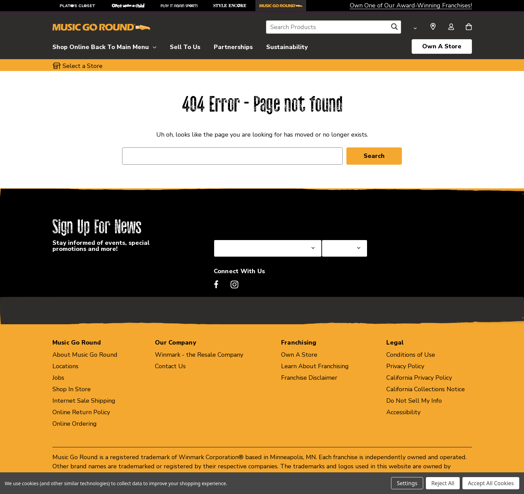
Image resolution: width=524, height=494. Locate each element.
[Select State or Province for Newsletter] (268, 248)
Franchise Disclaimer (309, 378)
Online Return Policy (81, 412)
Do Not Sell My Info (414, 401)
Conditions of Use (410, 355)
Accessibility (403, 412)
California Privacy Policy (419, 378)
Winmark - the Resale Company (199, 355)
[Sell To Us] (185, 46)
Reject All (442, 483)
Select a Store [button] (82, 66)
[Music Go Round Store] (280, 5)
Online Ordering (74, 424)
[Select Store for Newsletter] (344, 248)
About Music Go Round (84, 355)
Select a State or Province (250, 223)
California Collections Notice (425, 389)
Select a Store (342, 223)
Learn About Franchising (315, 366)
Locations (65, 366)
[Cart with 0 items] (468, 27)
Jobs (58, 378)
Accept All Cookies (491, 483)
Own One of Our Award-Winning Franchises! (411, 5)
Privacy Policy (405, 366)
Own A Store (441, 46)
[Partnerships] (233, 46)
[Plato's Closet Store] (77, 5)
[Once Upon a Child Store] (128, 5)
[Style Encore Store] (230, 5)
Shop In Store (71, 389)
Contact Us (170, 366)
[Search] (394, 28)
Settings (407, 483)
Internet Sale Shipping (83, 401)
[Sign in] (451, 27)
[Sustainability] (287, 46)
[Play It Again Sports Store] (179, 5)
